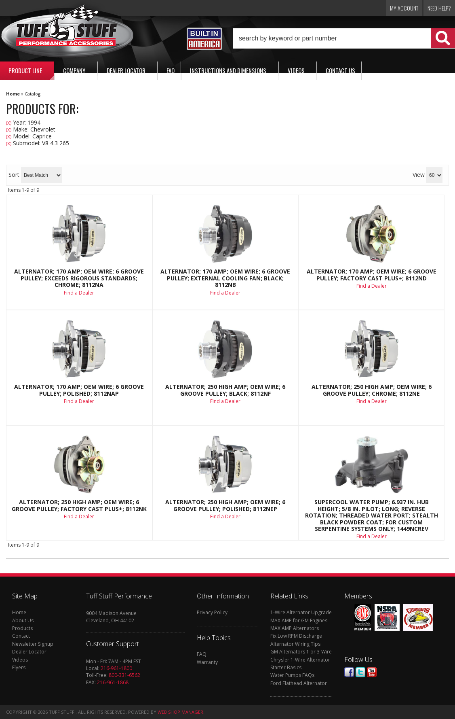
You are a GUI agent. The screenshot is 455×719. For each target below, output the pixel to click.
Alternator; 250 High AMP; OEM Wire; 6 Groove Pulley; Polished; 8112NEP (225, 505)
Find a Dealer (79, 292)
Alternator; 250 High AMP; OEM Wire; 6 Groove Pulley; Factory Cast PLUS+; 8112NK (79, 505)
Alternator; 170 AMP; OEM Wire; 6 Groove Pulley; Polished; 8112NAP (79, 390)
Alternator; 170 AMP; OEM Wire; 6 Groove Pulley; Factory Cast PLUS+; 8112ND (371, 275)
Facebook (349, 672)
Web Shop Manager (180, 712)
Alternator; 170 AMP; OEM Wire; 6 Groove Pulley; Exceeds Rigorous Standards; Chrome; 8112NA (79, 278)
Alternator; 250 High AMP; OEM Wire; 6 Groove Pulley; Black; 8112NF (225, 390)
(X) (8, 123)
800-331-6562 (124, 675)
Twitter (360, 672)
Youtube (372, 672)
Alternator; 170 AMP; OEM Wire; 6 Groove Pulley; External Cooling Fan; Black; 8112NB (225, 278)
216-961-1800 (116, 668)
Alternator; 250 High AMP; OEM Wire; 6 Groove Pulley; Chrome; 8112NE (372, 390)
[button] (344, 38)
